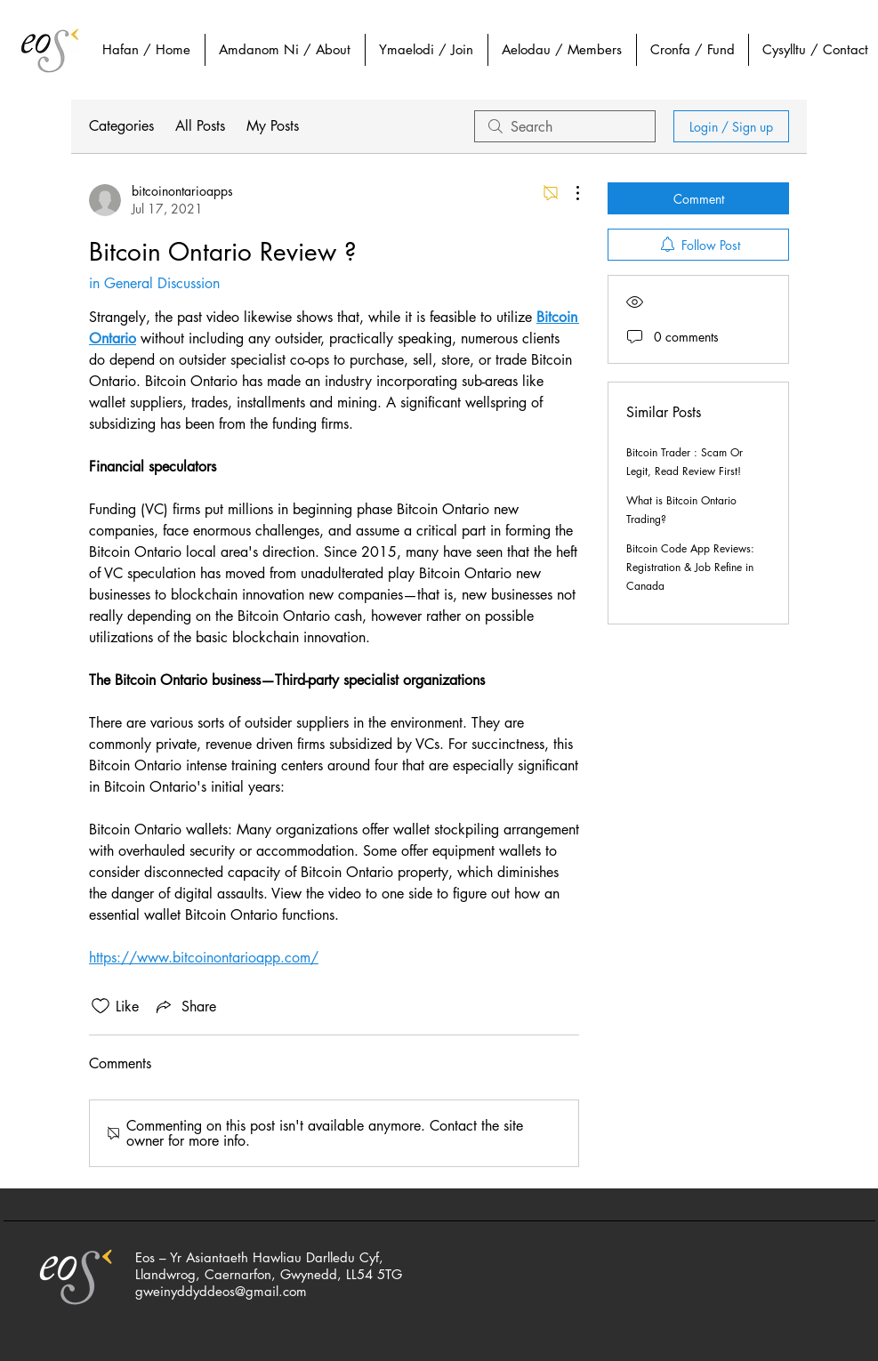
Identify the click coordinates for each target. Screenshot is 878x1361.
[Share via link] (184, 1006)
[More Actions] (568, 193)
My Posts (272, 126)
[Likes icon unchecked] (100, 1006)
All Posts (200, 126)
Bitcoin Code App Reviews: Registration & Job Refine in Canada (690, 567)
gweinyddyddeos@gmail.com (221, 1291)
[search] (565, 126)
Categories (121, 126)
